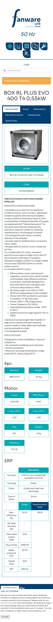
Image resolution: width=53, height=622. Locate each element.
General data (11, 109)
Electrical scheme (14, 115)
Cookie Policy (7, 603)
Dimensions (39, 109)
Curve (26, 109)
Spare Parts (11, 120)
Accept (5, 616)
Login (26, 64)
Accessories (34, 115)
